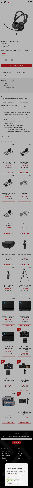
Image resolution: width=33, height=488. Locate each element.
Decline (16, 480)
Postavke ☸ (10, 483)
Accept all (10, 480)
